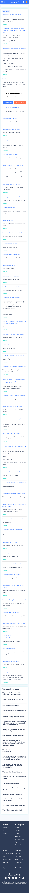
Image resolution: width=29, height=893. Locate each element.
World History (18, 836)
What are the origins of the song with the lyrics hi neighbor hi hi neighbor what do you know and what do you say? (14, 757)
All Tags (4, 830)
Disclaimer (17, 865)
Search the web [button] (8, 102)
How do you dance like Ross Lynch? (12, 794)
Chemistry (17, 830)
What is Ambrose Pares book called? (13, 736)
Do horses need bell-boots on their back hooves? (14, 777)
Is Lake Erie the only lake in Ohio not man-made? (13, 700)
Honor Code (5, 856)
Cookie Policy (18, 868)
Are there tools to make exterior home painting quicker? (13, 799)
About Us (17, 853)
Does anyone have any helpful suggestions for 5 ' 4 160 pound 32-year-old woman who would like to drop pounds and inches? (14, 743)
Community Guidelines (8, 853)
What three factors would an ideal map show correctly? (13, 750)
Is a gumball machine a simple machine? (14, 805)
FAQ (3, 868)
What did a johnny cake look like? (12, 810)
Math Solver (5, 865)
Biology (17, 833)
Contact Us (18, 856)
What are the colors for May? (10, 705)
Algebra (17, 827)
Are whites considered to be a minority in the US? (14, 788)
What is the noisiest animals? (10, 783)
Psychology (18, 842)
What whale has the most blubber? (12, 772)
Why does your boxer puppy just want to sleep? (14, 711)
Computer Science (19, 845)
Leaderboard (5, 827)
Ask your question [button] (20, 102)
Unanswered (5, 833)
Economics (17, 847)
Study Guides (5, 862)
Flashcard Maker (6, 859)
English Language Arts (20, 839)
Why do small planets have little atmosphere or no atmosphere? (11, 693)
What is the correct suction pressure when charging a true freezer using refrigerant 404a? (12, 765)
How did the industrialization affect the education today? (13, 730)
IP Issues (17, 871)
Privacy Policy (18, 862)
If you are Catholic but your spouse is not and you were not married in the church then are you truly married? (14, 723)
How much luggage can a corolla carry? (13, 717)
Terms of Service (19, 859)
